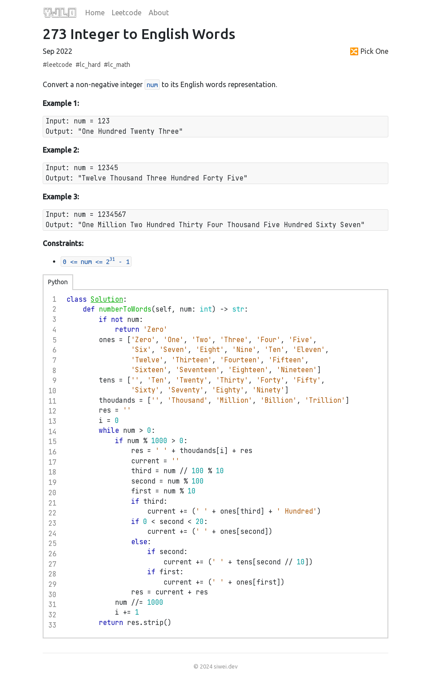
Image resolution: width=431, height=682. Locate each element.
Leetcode (126, 13)
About (159, 13)
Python (58, 282)
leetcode (59, 64)
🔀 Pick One (369, 51)
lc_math (119, 64)
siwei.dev (225, 666)
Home (95, 13)
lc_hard (90, 64)
